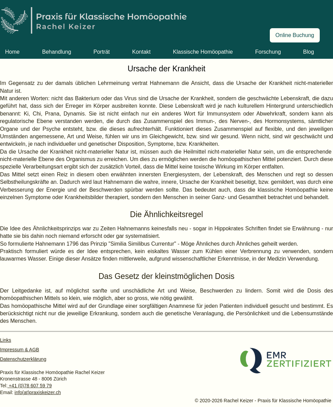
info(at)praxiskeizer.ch (38, 392)
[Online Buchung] (295, 35)
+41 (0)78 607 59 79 (29, 385)
